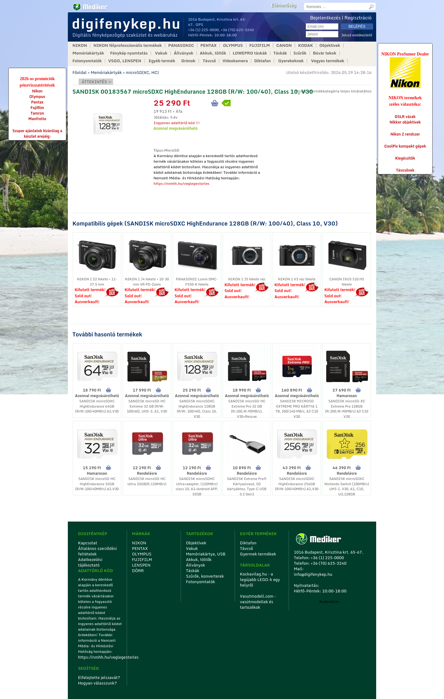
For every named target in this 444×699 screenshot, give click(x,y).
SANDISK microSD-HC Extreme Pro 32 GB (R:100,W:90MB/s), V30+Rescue (246, 408)
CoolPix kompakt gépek (405, 146)
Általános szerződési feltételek (97, 551)
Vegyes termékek (327, 61)
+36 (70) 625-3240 (237, 30)
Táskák (280, 53)
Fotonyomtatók (87, 61)
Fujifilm (37, 108)
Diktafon (262, 61)
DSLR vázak (405, 117)
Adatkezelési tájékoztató (90, 562)
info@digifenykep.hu (313, 574)
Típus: (159, 150)
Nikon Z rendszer (405, 134)
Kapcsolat (87, 543)
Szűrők (300, 53)
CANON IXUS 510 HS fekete (346, 281)
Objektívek (329, 45)
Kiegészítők (405, 158)
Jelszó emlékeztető (356, 35)
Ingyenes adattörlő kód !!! (177, 123)
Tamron (37, 113)
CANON (284, 45)
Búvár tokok (324, 53)
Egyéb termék (162, 61)
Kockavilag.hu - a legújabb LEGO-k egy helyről (260, 579)
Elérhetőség (283, 5)
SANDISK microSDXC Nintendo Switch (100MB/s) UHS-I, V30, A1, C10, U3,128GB (346, 486)
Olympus (37, 97)
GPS (199, 24)
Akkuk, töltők (213, 53)
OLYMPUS (233, 45)
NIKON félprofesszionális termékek (127, 45)
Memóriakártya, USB (205, 554)
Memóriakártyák (88, 53)
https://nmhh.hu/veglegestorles (181, 183)
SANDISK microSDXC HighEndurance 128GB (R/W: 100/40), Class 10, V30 (197, 408)
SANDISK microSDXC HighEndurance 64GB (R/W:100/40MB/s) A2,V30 (97, 406)
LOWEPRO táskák (250, 53)
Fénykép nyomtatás (128, 53)
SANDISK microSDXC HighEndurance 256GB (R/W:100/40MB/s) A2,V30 (297, 484)
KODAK (305, 45)
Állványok (183, 53)
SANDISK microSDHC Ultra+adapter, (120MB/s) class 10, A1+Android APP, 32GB (197, 486)
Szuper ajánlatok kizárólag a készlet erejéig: (37, 133)
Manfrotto (37, 119)
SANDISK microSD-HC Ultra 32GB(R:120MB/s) (146, 481)
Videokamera (235, 61)
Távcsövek (405, 170)
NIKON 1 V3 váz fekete (297, 279)
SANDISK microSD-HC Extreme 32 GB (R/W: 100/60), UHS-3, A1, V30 (147, 406)
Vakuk (161, 53)
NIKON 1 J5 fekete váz (246, 279)
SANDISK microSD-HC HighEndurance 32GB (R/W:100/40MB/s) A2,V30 (97, 484)
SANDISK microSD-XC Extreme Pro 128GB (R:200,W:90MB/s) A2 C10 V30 (346, 408)
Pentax (37, 102)
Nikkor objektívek (405, 122)
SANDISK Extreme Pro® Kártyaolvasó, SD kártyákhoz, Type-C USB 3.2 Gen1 (246, 486)
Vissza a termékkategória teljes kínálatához (333, 91)
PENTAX (208, 45)
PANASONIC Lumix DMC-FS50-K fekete (197, 281)
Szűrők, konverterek (205, 576)
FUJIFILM (259, 45)
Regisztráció (358, 17)
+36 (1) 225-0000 (203, 30)
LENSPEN (141, 565)
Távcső (209, 61)
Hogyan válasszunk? (97, 683)
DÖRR (138, 570)
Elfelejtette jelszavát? (99, 677)
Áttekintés (94, 82)
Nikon (37, 91)
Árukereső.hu (329, 601)
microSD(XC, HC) (142, 72)
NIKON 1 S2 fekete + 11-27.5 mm (97, 281)
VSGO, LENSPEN (124, 61)
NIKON (79, 45)
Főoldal (79, 72)
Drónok (188, 61)
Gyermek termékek (258, 554)
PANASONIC (181, 45)
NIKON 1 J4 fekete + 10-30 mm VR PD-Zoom (147, 281)
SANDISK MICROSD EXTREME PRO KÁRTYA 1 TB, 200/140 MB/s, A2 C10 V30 (296, 408)
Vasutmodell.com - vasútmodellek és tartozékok (258, 601)
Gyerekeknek (290, 61)
